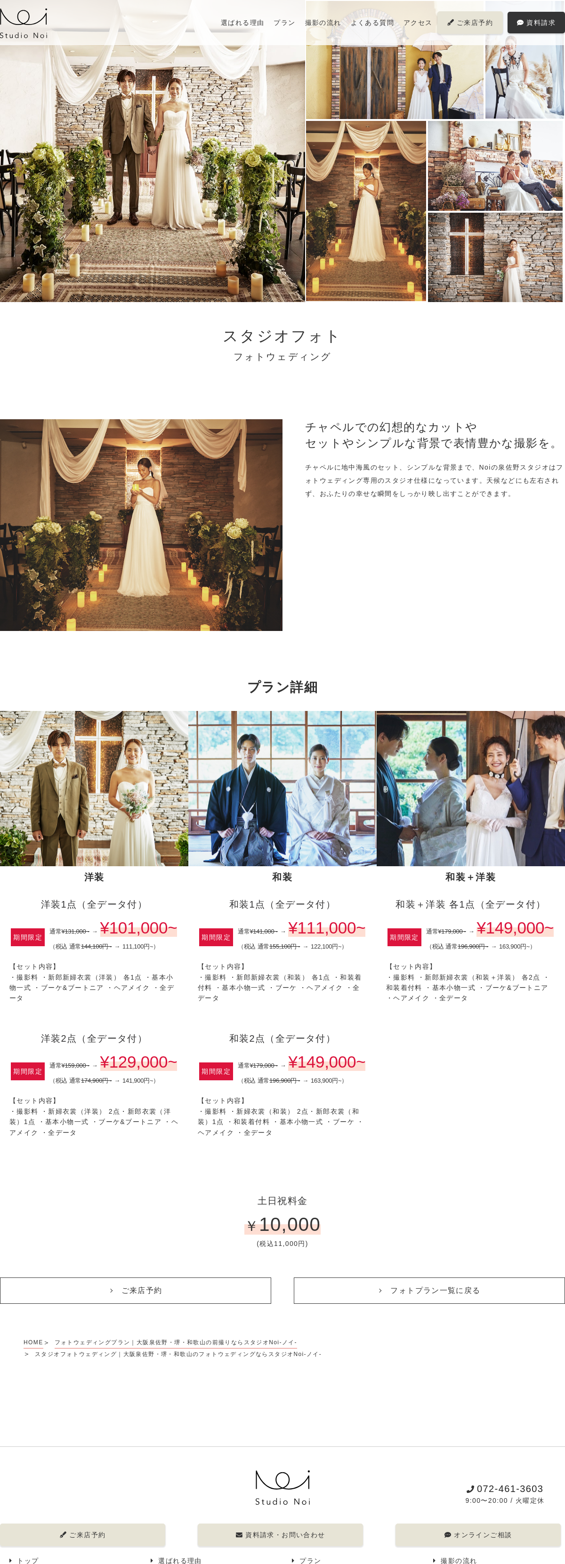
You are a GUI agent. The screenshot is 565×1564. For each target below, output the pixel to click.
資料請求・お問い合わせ (280, 1535)
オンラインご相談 (478, 1535)
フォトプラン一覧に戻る (435, 1290)
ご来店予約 (470, 22)
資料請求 (536, 22)
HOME (33, 1342)
